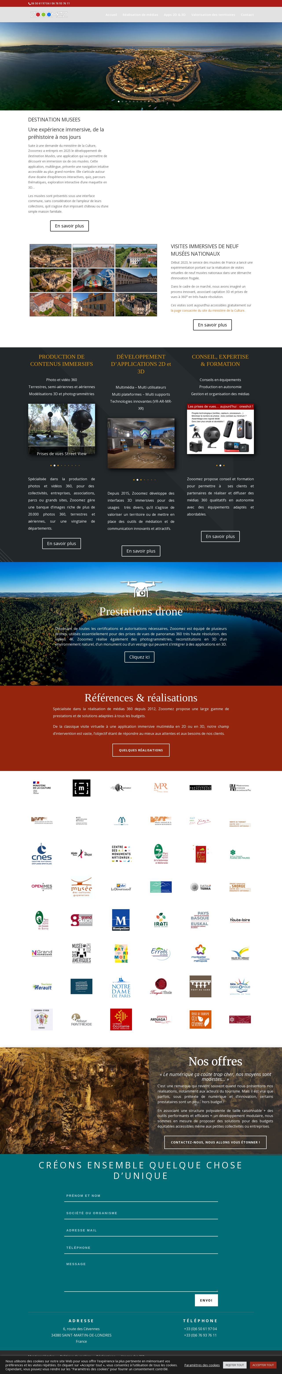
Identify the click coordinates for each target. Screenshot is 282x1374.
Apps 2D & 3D (175, 15)
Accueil (111, 15)
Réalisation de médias (140, 15)
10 (152, 101)
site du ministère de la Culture (222, 310)
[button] (54, 465)
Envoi (206, 1300)
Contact (247, 15)
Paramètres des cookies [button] (202, 1365)
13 (163, 101)
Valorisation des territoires (213, 15)
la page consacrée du (186, 310)
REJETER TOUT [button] (235, 1365)
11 (156, 101)
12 (160, 101)
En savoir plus (69, 226)
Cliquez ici (139, 657)
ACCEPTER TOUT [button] (263, 1365)
